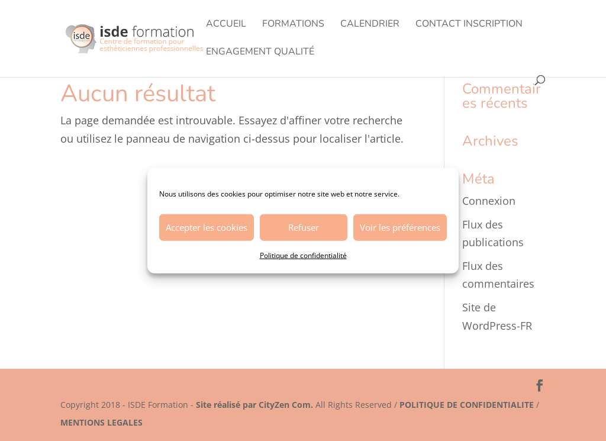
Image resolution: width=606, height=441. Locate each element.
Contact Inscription (469, 25)
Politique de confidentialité (303, 255)
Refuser (303, 227)
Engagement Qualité (260, 52)
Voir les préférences (400, 227)
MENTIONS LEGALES (101, 422)
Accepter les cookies (206, 227)
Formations (293, 25)
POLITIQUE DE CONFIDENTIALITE (466, 404)
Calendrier (369, 25)
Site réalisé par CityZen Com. (254, 404)
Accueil (226, 25)
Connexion (488, 201)
